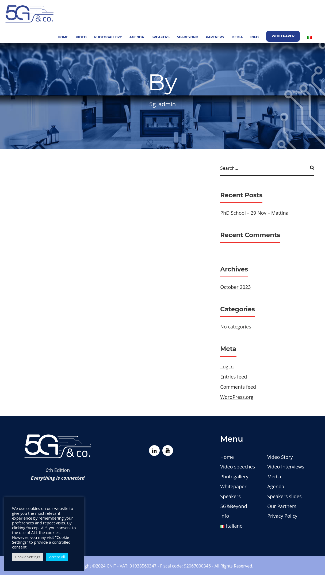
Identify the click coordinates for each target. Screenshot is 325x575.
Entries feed (233, 376)
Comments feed (238, 387)
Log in (227, 366)
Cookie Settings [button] (27, 556)
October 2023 (235, 287)
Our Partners (281, 506)
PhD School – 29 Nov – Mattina (254, 213)
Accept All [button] (57, 556)
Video (81, 37)
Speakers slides (284, 496)
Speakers (161, 37)
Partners (215, 37)
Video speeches (237, 466)
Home (63, 37)
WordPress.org (236, 397)
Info (254, 37)
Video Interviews (285, 466)
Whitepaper (283, 36)
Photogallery (108, 37)
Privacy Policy (282, 516)
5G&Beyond (187, 37)
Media (237, 37)
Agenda (136, 37)
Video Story (280, 457)
